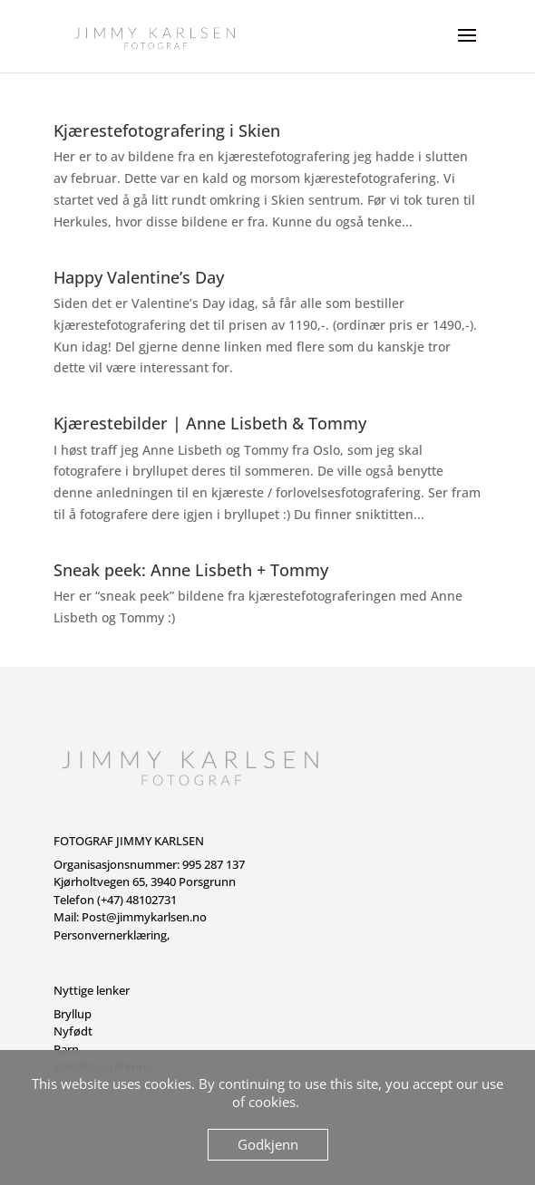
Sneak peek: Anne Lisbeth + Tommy (191, 570)
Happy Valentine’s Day (139, 277)
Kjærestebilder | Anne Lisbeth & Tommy (210, 423)
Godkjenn (268, 1144)
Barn (66, 1049)
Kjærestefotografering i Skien (167, 130)
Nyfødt (73, 1031)
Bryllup (73, 1014)
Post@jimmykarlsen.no (144, 917)
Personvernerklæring (110, 935)
